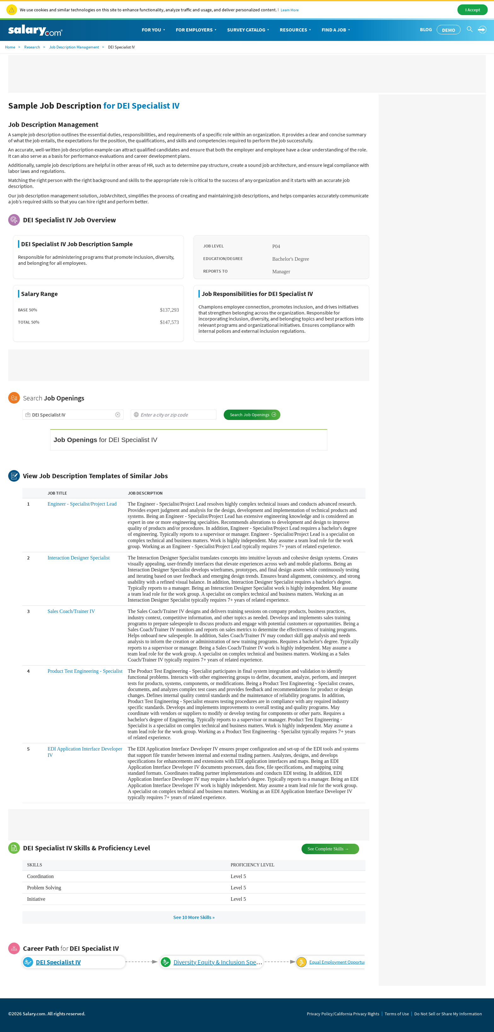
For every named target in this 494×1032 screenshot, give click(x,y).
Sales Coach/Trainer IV (71, 611)
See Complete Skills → (323, 848)
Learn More (290, 10)
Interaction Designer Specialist (79, 557)
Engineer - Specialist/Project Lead (82, 504)
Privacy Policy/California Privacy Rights (343, 1014)
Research (32, 47)
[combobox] (72, 415)
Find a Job (336, 29)
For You (154, 29)
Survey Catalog (248, 29)
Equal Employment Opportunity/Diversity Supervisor (360, 962)
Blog (426, 29)
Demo (448, 30)
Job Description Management (74, 47)
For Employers (197, 29)
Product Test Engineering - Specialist (85, 671)
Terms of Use (397, 1014)
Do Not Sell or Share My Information (448, 1014)
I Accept (472, 10)
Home (10, 47)
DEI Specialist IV (58, 962)
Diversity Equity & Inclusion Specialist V (225, 962)
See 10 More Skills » (194, 917)
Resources (296, 29)
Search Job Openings (253, 414)
